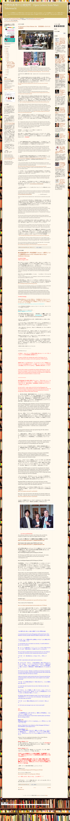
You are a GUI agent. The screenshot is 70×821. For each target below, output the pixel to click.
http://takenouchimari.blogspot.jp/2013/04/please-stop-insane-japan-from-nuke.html (32, 158)
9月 (7, 57)
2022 (6, 48)
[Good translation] (2, 803)
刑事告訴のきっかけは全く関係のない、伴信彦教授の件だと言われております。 (36, 299)
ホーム (35, 787)
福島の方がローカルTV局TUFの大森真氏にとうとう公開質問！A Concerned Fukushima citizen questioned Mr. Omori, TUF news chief (60, 93)
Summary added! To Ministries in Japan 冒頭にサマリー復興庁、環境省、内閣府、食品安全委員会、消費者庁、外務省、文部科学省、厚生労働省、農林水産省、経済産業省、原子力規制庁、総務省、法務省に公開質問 (60, 58)
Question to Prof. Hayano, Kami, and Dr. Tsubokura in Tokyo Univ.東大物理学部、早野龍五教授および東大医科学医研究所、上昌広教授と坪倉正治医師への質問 (60, 41)
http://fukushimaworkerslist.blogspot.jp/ (15, 19)
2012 (6, 74)
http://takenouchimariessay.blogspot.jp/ (35, 19)
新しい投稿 (20, 787)
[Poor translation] (6, 803)
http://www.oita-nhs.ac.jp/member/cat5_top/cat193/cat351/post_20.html (32, 600)
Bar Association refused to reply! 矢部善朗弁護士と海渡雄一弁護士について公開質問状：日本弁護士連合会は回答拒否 (60, 110)
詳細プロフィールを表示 (8, 89)
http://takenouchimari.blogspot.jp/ (39, 18)
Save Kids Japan (8, 79)
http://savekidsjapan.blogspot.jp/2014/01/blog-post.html (27, 283)
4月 (7, 71)
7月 (7, 60)
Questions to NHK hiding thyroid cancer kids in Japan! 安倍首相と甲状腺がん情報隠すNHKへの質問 (60, 76)
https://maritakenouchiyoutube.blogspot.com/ (11, 21)
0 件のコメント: (32, 247)
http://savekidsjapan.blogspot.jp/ (15, 18)
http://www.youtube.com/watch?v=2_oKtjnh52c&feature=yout (31, 540)
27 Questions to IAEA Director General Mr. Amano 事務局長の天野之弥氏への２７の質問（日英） (60, 181)
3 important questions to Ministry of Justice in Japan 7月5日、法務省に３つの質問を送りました (60, 136)
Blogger (46, 795)
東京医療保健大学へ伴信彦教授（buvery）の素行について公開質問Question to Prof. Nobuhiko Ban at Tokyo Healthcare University (34, 254)
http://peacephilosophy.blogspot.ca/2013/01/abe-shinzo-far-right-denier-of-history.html (32, 244)
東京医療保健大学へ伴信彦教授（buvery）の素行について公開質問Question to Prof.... (10, 66)
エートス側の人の (21, 300)
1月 (7, 72)
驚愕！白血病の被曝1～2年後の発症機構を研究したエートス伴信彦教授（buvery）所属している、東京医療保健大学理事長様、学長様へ (60, 150)
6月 (7, 69)
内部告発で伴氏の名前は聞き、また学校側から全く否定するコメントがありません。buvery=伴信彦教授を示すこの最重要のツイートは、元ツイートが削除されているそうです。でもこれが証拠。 (34, 301)
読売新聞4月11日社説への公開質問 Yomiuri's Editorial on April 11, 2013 (62, 125)
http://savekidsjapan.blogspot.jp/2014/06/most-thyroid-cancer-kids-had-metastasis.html (34, 101)
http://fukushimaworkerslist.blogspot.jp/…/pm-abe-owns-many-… (39, 71)
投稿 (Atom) (22, 789)
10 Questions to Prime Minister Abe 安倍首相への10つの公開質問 (10, 62)
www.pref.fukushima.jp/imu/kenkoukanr (36, 183)
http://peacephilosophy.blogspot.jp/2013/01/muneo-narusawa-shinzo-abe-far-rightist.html (34, 235)
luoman (38, 795)
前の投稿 (49, 787)
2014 (6, 51)
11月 (7, 54)
